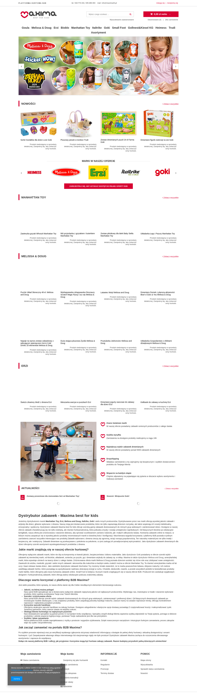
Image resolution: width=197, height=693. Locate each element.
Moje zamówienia (70, 665)
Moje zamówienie (31, 654)
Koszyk (66, 669)
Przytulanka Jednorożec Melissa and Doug (116, 342)
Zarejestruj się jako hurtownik (75, 660)
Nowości (100, 103)
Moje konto (67, 654)
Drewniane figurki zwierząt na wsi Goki (157, 140)
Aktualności (100, 488)
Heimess (161, 27)
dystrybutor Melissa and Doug (150, 557)
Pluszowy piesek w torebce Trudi (74, 140)
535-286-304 (90, 3)
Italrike (37, 569)
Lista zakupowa (69, 673)
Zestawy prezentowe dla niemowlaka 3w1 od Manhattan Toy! (53, 496)
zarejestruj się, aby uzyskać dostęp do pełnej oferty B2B (98, 186)
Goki (107, 27)
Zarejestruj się (172, 3)
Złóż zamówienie (171, 20)
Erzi (56, 27)
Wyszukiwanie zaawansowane (122, 20)
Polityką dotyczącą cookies (21, 670)
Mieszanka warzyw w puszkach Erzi (76, 402)
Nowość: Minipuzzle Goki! (118, 496)
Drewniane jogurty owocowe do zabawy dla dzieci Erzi (117, 403)
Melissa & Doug (41, 27)
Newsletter (67, 686)
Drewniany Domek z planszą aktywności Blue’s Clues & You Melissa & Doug (158, 293)
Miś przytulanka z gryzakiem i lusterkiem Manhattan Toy (78, 234)
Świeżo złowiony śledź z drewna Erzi (36, 402)
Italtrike (97, 27)
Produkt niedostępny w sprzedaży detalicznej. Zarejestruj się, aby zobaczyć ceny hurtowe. (40, 146)
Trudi (172, 27)
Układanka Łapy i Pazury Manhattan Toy (158, 234)
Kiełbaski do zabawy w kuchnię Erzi (156, 402)
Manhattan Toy (80, 27)
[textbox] (110, 14)
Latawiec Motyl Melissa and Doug (115, 292)
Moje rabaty (68, 682)
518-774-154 (79, 3)
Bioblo (65, 27)
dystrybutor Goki (133, 554)
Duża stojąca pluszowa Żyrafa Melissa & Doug (78, 342)
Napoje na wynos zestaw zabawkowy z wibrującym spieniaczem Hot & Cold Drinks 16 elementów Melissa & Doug (37, 343)
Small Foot (119, 27)
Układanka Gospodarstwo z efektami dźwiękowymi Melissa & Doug (156, 342)
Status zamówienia (31, 660)
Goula (25, 27)
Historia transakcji (70, 678)
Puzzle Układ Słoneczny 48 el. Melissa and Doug (37, 293)
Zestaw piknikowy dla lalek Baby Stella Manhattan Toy (117, 234)
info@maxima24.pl (109, 3)
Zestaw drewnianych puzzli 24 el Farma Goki (117, 141)
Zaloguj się (160, 3)
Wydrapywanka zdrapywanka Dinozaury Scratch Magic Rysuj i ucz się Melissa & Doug (78, 294)
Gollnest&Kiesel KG (140, 27)
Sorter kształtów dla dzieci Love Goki (36, 140)
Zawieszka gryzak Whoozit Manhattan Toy (38, 234)
